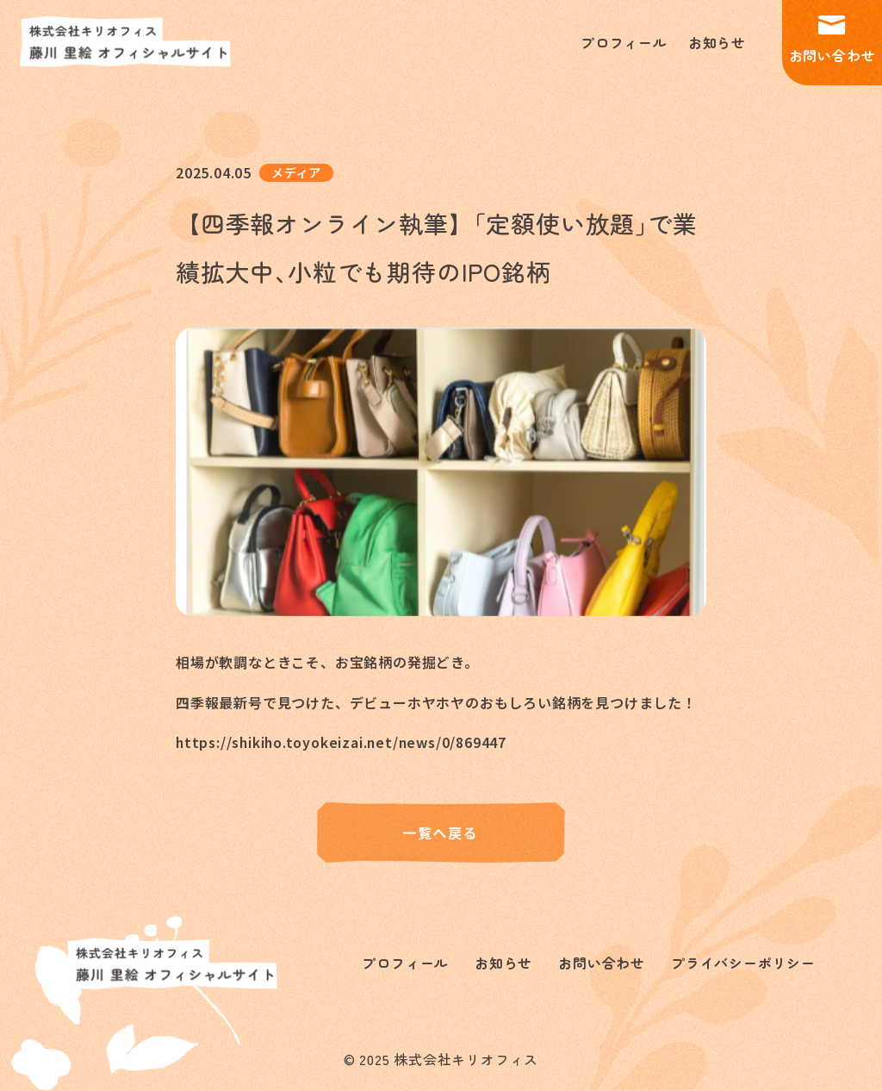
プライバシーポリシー (743, 963)
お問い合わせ (832, 41)
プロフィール (624, 43)
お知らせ (717, 43)
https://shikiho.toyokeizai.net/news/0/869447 (344, 743)
